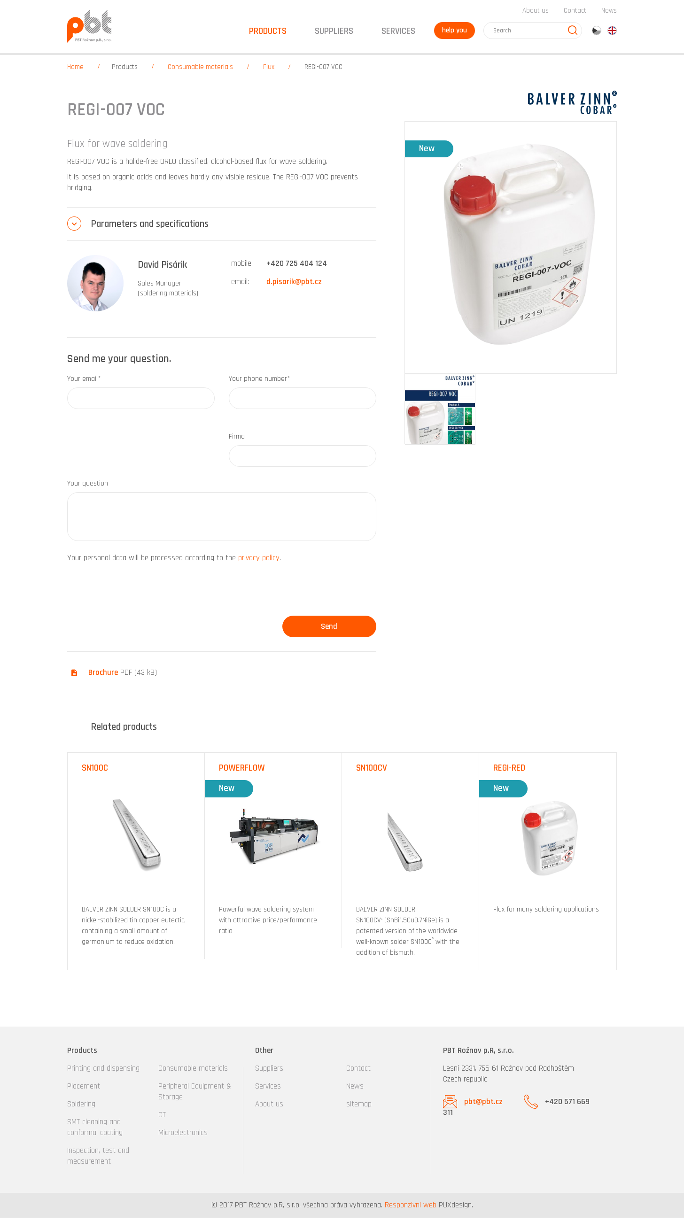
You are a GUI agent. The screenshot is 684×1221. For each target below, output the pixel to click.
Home (75, 70)
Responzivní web (410, 1208)
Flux (268, 70)
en (612, 33)
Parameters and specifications (150, 227)
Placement (83, 1089)
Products (125, 70)
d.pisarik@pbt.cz (294, 285)
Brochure (103, 676)
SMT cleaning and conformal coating (95, 1130)
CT (162, 1118)
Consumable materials (200, 70)
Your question (87, 486)
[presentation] (138, 596)
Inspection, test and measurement (98, 1159)
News (609, 13)
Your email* (84, 382)
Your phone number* (259, 382)
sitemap (359, 1107)
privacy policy (259, 561)
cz (596, 33)
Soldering (81, 1107)
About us (535, 13)
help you (453, 33)
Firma (237, 439)
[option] (136, 859)
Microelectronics (183, 1136)
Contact (575, 13)
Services (268, 1089)
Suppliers (269, 1071)
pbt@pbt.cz (483, 1105)
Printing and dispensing (103, 1071)
